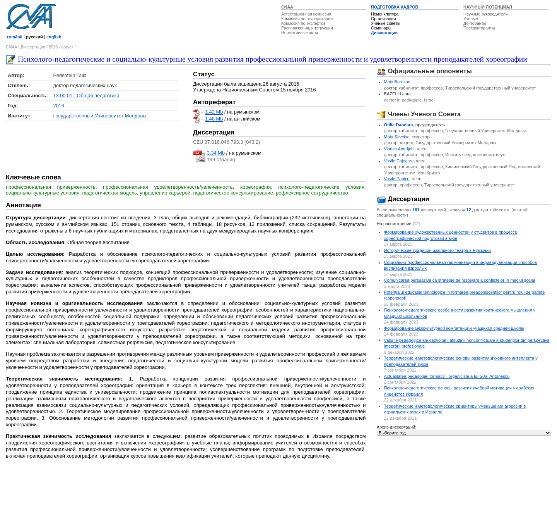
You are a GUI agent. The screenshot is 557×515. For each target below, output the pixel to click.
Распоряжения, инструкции (307, 28)
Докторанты (474, 23)
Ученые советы (385, 23)
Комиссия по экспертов (303, 23)
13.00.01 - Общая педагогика (86, 95)
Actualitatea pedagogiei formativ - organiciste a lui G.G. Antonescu (447, 376)
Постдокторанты (479, 28)
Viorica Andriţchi (399, 148)
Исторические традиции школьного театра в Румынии (437, 250)
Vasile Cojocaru (399, 160)
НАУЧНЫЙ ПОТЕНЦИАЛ (487, 7)
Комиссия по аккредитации (307, 18)
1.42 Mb (214, 112)
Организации (383, 18)
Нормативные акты (299, 32)
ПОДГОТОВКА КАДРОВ (394, 7)
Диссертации (384, 32)
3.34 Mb (216, 153)
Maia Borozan (397, 81)
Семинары (381, 28)
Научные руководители (485, 14)
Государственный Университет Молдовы (99, 116)
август (67, 47)
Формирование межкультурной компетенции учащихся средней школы (454, 328)
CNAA (287, 7)
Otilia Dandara (398, 124)
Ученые (470, 18)
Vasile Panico (397, 178)
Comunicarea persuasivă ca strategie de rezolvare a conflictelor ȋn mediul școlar (460, 280)
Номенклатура (385, 14)
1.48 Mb (214, 119)
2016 (53, 47)
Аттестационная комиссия (306, 14)
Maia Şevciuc (397, 136)
